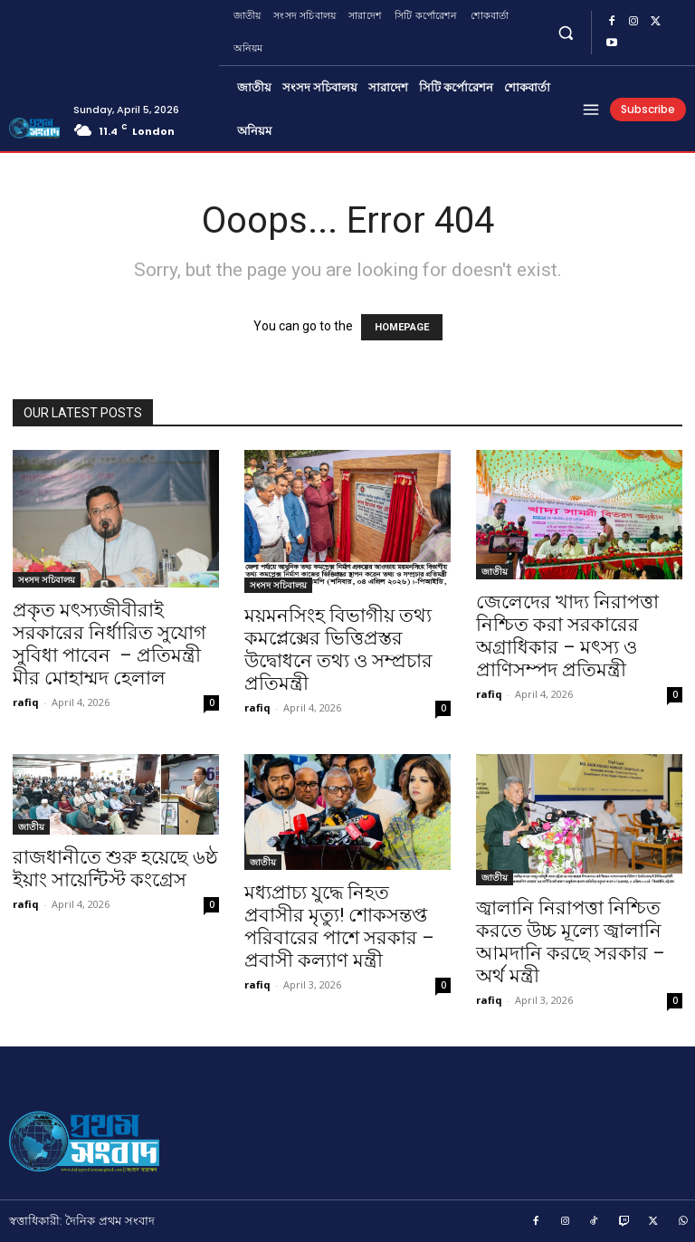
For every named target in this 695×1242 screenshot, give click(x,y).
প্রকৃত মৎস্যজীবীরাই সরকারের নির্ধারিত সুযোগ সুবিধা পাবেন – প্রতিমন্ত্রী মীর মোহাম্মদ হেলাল (109, 644)
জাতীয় (494, 571)
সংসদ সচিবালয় (46, 579)
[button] (566, 32)
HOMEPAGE (402, 327)
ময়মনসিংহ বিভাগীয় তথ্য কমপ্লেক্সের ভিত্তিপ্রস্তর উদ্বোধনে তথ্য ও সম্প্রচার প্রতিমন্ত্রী (338, 649)
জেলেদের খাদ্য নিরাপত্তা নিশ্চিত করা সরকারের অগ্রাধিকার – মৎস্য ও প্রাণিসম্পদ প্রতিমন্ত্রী (567, 636)
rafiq (26, 702)
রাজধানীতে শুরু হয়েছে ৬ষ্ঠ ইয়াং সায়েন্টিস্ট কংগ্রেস (115, 868)
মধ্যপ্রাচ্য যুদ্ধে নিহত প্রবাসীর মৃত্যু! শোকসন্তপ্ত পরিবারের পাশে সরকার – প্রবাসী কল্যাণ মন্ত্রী (339, 926)
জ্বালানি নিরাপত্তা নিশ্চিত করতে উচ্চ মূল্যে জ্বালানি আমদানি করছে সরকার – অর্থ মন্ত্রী (570, 942)
